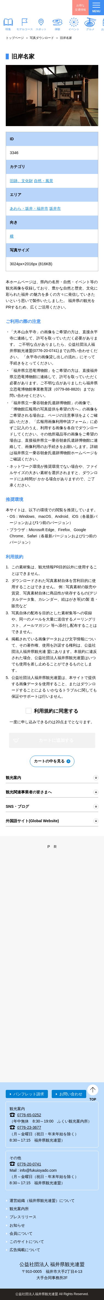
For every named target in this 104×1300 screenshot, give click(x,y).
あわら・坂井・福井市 (29, 208)
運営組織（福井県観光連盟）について (42, 1200)
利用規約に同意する (56, 711)
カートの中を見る (49, 761)
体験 (57, 29)
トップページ (15, 37)
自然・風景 (43, 181)
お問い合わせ (70, 1094)
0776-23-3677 (29, 1127)
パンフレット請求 (28, 1094)
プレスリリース (23, 1217)
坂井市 (55, 208)
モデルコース (24, 29)
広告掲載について (25, 1250)
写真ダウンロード (42, 37)
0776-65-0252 (29, 1115)
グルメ (90, 29)
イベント (73, 29)
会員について (21, 1233)
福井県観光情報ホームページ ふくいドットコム (30, 7)
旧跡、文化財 (21, 181)
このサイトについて (27, 1241)
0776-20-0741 (29, 1164)
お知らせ (17, 1225)
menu (96, 8)
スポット (41, 29)
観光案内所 (19, 1209)
